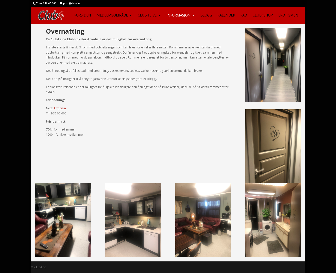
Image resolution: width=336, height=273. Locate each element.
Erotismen (288, 16)
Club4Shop (263, 16)
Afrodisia (60, 108)
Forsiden (82, 16)
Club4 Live (147, 16)
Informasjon (178, 16)
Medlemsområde (112, 16)
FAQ (244, 16)
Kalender (226, 16)
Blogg (206, 16)
